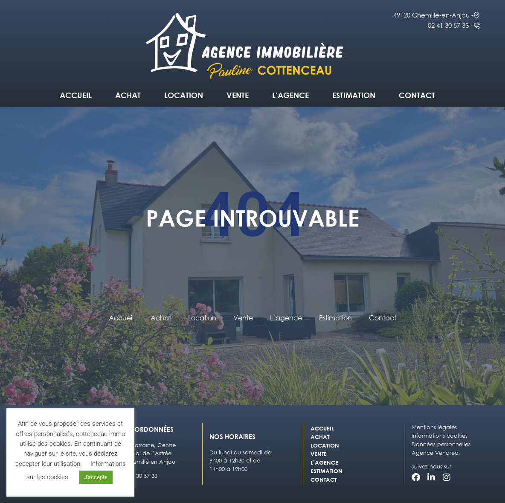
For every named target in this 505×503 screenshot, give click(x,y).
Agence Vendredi (436, 452)
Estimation (353, 95)
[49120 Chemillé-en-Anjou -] (476, 15)
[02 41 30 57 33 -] (477, 26)
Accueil (76, 95)
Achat (128, 95)
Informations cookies (439, 435)
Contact (417, 95)
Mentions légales (434, 427)
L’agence (290, 95)
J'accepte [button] (95, 477)
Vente (237, 95)
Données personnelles (441, 444)
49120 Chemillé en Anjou (141, 461)
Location (183, 95)
